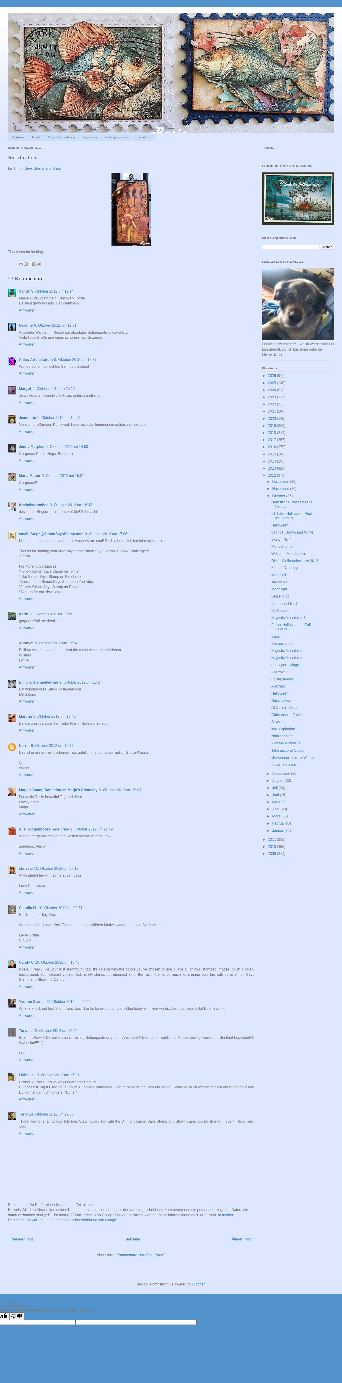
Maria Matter (29, 476)
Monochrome (282, 546)
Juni (276, 795)
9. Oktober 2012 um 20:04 (120, 790)
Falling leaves (282, 679)
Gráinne (26, 325)
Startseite (18, 137)
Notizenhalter (282, 736)
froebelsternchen (34, 505)
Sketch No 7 (281, 539)
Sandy (24, 291)
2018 (272, 433)
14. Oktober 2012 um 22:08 (51, 1114)
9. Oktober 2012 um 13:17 (53, 389)
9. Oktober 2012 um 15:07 (63, 476)
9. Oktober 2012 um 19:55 (52, 746)
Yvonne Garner (32, 1002)
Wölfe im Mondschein (288, 553)
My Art (36, 137)
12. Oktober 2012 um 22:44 (55, 1031)
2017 (272, 440)
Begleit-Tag (280, 596)
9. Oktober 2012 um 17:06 (106, 534)
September (281, 773)
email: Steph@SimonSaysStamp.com (51, 534)
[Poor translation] (16, 1316)
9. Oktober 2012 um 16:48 (71, 505)
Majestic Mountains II (288, 651)
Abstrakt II (279, 672)
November (281, 489)
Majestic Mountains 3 (288, 618)
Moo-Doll (278, 575)
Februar (279, 823)
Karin (23, 614)
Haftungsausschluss (117, 137)
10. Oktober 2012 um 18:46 (57, 962)
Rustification (281, 700)
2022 (272, 404)
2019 (272, 426)
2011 (272, 839)
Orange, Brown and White (292, 532)
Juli (275, 788)
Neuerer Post (22, 1239)
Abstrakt (278, 686)
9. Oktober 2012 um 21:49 (91, 829)
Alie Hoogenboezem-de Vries (44, 829)
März (276, 816)
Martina (25, 716)
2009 (272, 854)
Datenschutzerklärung (61, 137)
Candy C (26, 962)
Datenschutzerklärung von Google (89, 1220)
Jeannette (27, 418)
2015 (272, 454)
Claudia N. (28, 908)
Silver (275, 722)
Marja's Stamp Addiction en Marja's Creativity (58, 790)
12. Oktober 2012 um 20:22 (68, 1002)
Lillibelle (26, 1075)
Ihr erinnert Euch (284, 604)
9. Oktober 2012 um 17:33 (51, 614)
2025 (272, 383)
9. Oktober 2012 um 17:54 (56, 643)
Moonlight (279, 589)
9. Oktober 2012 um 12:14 (52, 291)
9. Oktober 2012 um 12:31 (55, 325)
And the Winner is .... (288, 743)
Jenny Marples (31, 447)
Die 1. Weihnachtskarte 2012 (294, 561)
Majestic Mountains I (288, 658)
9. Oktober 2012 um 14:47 (58, 418)
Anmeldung (145, 137)
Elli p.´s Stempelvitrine (38, 682)
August (278, 781)
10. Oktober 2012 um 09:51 (60, 908)
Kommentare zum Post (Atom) (141, 1255)
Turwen (25, 1031)
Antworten (27, 310)
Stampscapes (282, 643)
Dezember (281, 482)
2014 (272, 461)
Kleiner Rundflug (284, 568)
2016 (272, 447)
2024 (272, 390)
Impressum (90, 137)
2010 (272, 847)
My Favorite (280, 611)
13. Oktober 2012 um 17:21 (57, 1075)
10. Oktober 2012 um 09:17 (56, 868)
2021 (272, 411)
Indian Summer (283, 765)
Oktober (279, 496)
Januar (278, 831)
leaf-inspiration (283, 729)
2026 (272, 376)
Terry (23, 1114)
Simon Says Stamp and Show (37, 168)
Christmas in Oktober (288, 715)
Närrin (24, 746)
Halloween (279, 525)
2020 (272, 418)
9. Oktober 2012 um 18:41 (54, 716)
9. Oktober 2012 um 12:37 (75, 360)
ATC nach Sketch (285, 707)
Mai (275, 802)
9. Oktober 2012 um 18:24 (81, 682)
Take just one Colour (288, 750)
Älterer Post (241, 1239)
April (276, 809)
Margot (25, 389)
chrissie (26, 868)
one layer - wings (285, 665)
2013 (272, 468)
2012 (272, 475)
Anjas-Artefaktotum (36, 360)
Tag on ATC (280, 582)
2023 (272, 397)
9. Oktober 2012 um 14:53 (67, 447)
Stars (275, 636)
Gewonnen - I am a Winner (293, 757)
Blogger (198, 1284)
